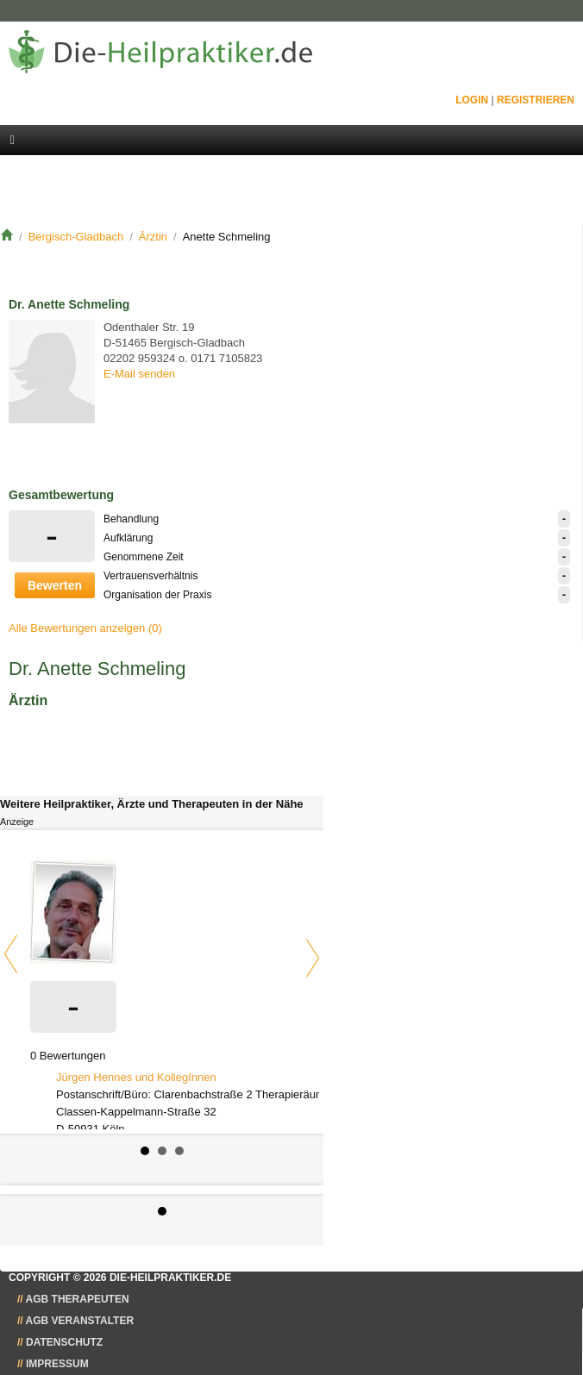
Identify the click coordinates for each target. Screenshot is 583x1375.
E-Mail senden (139, 373)
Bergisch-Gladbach (76, 236)
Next (312, 958)
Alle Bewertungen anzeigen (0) (85, 628)
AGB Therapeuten (77, 1299)
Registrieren (535, 100)
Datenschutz (64, 1342)
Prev (10, 953)
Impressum (57, 1364)
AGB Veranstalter (80, 1321)
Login (471, 100)
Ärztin (153, 236)
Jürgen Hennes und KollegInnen (136, 1077)
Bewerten (55, 585)
